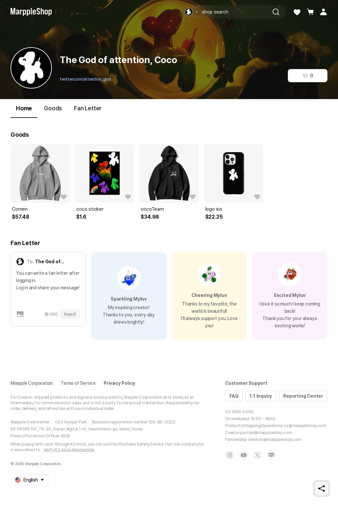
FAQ (233, 396)
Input (70, 314)
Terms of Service (78, 383)
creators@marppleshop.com (275, 439)
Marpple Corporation (32, 383)
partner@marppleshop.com (266, 432)
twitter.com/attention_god (85, 79)
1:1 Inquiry (261, 396)
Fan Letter (88, 108)
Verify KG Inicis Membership (69, 450)
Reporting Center (303, 396)
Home (24, 111)
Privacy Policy (119, 383)
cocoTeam (152, 209)
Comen (20, 209)
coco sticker (90, 209)
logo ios (213, 209)
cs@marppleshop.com (305, 425)
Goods (53, 108)
